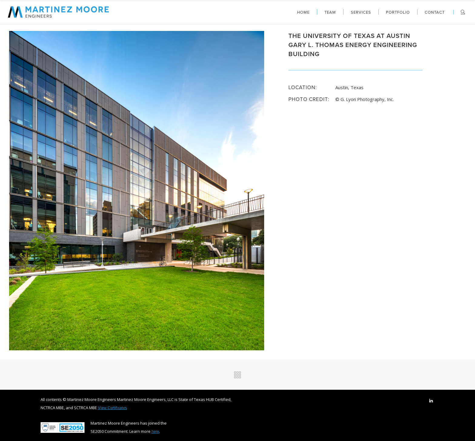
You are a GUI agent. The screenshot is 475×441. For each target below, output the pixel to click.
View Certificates (112, 407)
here (155, 431)
